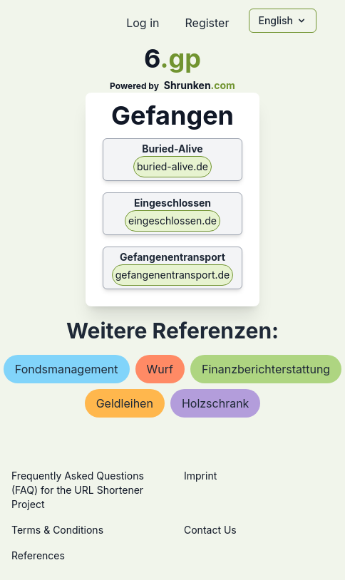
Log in (142, 23)
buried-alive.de (172, 166)
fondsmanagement (66, 369)
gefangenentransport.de (172, 275)
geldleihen (124, 403)
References (38, 555)
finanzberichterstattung (266, 369)
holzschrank (215, 403)
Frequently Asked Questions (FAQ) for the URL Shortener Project (77, 490)
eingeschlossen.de (172, 220)
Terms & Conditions (57, 530)
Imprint (200, 476)
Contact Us (210, 530)
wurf (160, 369)
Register (207, 23)
